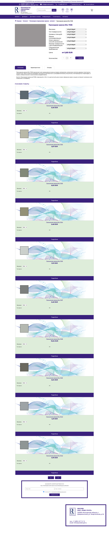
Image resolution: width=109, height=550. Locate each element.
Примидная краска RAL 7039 (54, 378)
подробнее (54, 122)
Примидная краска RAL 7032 (54, 144)
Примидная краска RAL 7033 (54, 183)
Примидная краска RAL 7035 (54, 261)
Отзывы (49, 67)
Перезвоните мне (76, 4)
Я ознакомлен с (54, 491)
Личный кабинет (90, 4)
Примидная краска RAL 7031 (54, 105)
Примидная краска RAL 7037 (54, 300)
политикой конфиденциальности (59, 491)
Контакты (65, 16)
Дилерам (25, 16)
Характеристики (35, 67)
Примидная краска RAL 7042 (54, 455)
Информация (46, 16)
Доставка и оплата (35, 16)
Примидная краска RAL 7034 (54, 222)
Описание (20, 67)
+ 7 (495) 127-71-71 (62, 4)
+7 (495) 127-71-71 (79, 521)
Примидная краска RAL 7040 (54, 417)
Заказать (79, 58)
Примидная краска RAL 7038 (54, 339)
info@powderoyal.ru (48, 4)
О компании (57, 16)
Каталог (17, 16)
